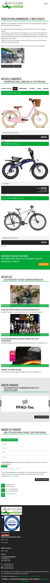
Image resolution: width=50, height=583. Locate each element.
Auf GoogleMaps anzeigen (9, 440)
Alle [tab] (15, 88)
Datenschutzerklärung (12, 476)
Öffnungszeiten (7, 66)
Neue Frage (4, 466)
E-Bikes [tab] (39, 88)
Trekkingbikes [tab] (23, 88)
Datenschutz (44, 579)
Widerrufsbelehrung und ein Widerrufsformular (29, 576)
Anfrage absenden (42, 479)
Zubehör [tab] (45, 88)
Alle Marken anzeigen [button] (41, 417)
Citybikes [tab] (32, 88)
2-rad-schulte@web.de (11, 494)
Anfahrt (17, 66)
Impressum (25, 581)
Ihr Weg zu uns (44, 264)
